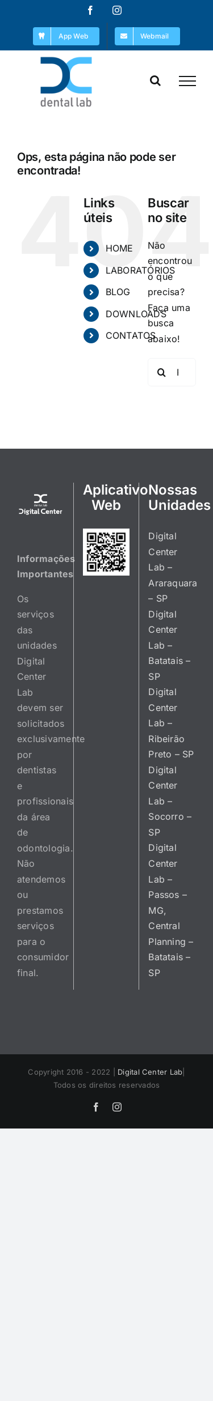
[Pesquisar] (162, 372)
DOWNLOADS (136, 314)
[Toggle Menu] (187, 81)
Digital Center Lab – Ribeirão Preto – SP (171, 723)
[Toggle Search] (155, 80)
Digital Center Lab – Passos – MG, (167, 878)
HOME (119, 248)
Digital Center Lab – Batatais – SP (169, 645)
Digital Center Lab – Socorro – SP (169, 801)
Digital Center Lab (150, 1071)
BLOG (118, 291)
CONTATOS (131, 335)
